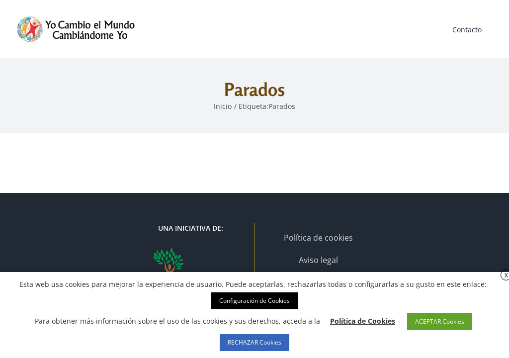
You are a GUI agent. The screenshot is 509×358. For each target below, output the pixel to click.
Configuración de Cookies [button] (254, 300)
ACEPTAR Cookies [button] (439, 321)
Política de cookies (318, 237)
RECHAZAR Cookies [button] (254, 342)
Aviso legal (318, 260)
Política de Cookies (362, 321)
